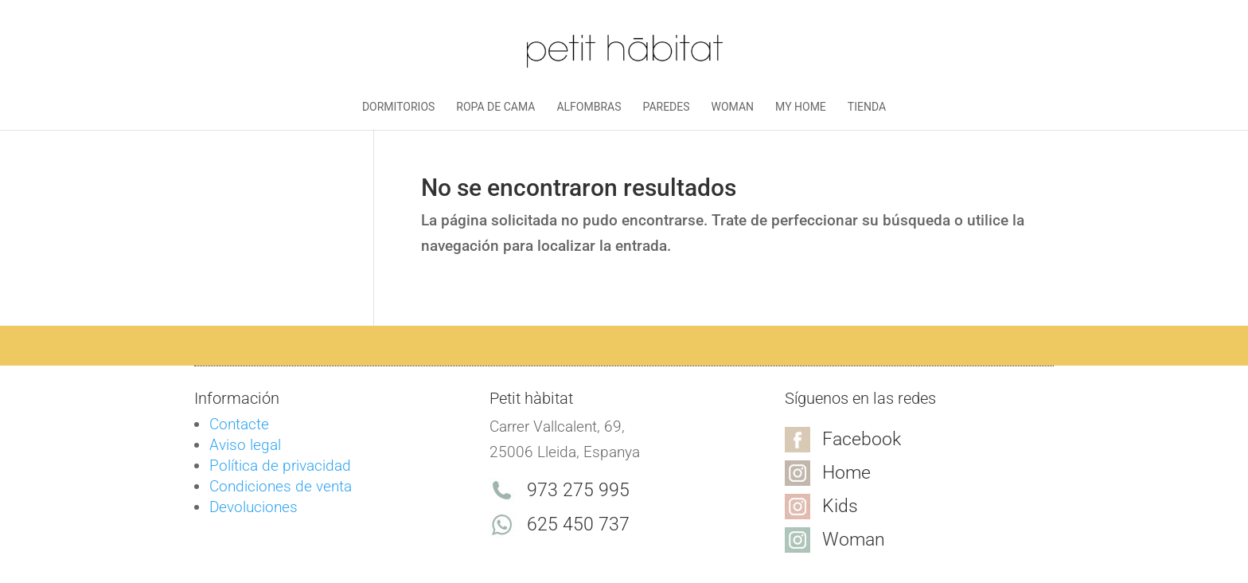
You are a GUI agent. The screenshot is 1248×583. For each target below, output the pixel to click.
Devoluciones (253, 507)
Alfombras (588, 107)
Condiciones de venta (280, 486)
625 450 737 (578, 524)
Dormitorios (398, 107)
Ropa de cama (495, 107)
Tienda (867, 107)
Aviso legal (245, 445)
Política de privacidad (280, 465)
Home (846, 472)
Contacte (239, 424)
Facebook (861, 439)
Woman (733, 107)
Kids (840, 506)
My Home (800, 107)
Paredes (666, 107)
